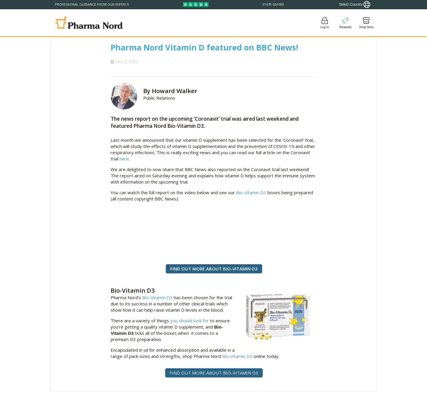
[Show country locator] (354, 4)
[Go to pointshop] (345, 23)
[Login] (324, 23)
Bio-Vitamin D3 (251, 192)
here (124, 159)
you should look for (189, 321)
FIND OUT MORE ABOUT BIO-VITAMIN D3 (214, 269)
